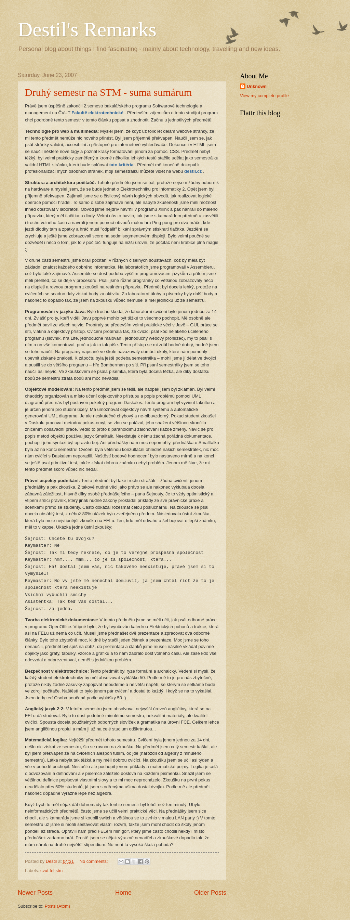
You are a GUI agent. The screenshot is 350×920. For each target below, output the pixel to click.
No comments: (94, 861)
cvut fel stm (51, 870)
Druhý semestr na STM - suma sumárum (108, 92)
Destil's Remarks (87, 29)
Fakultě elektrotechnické (97, 112)
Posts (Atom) (57, 906)
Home (123, 892)
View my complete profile (264, 95)
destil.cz (193, 171)
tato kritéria (121, 164)
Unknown (257, 86)
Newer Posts (35, 892)
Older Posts (210, 892)
